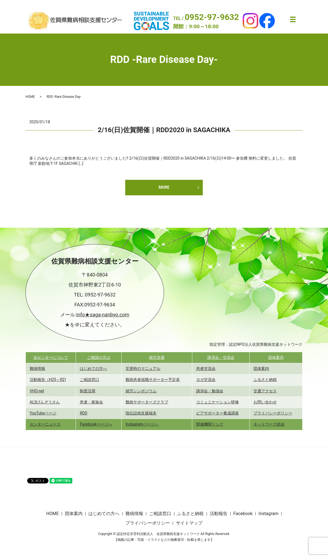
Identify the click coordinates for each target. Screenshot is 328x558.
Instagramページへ (141, 424)
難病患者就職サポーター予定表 (152, 379)
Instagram (268, 513)
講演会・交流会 (220, 357)
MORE (164, 187)
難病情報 (37, 368)
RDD (83, 413)
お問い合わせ (265, 402)
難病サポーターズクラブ (146, 402)
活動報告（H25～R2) (48, 379)
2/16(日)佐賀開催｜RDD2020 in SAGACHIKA (164, 130)
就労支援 (157, 357)
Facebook (242, 513)
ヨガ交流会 (206, 379)
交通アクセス (265, 391)
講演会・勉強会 (209, 391)
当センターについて (50, 357)
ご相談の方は (98, 357)
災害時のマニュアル (142, 368)
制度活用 (87, 391)
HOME (30, 97)
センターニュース (45, 424)
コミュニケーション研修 (217, 402)
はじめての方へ (93, 368)
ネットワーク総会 (269, 424)
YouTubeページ (43, 413)
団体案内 (276, 357)
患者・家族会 (91, 402)
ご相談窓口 (89, 379)
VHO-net (37, 391)
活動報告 (218, 513)
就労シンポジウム (141, 391)
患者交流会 (206, 368)
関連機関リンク (209, 424)
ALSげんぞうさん (45, 402)
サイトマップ (189, 523)
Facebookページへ (96, 424)
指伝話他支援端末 (141, 413)
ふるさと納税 (265, 379)
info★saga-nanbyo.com (102, 315)
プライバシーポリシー (272, 413)
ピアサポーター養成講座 (217, 413)
